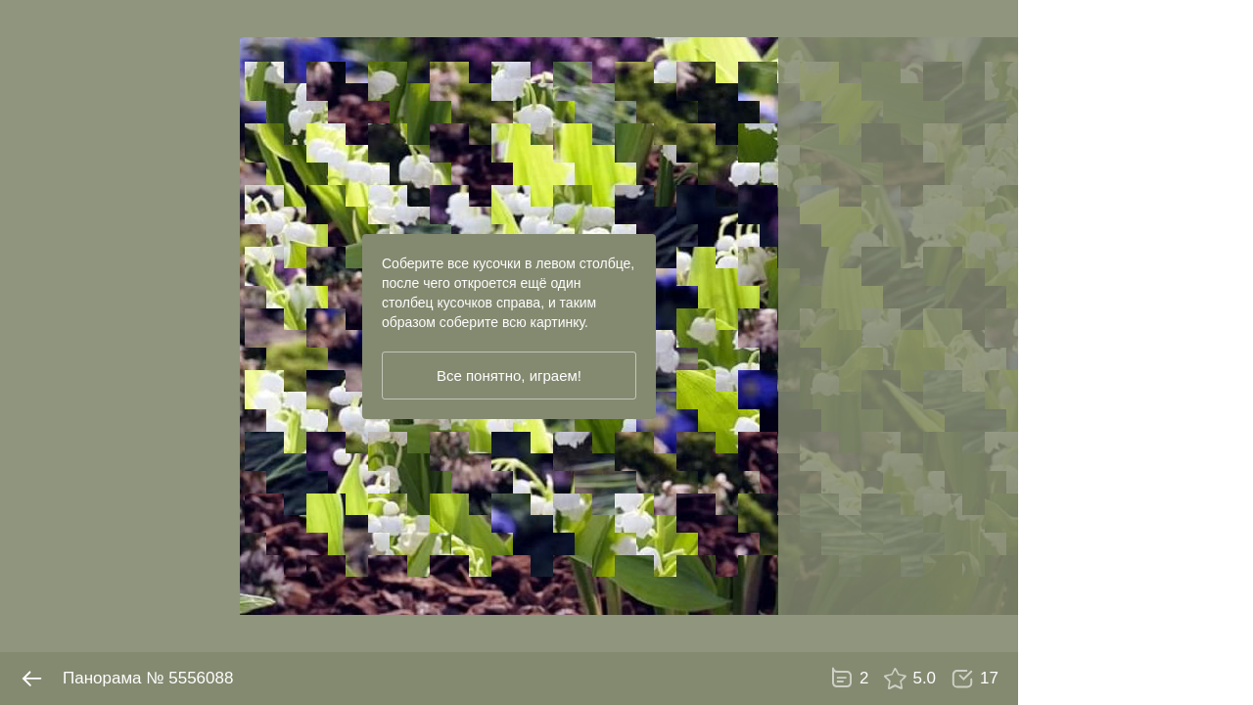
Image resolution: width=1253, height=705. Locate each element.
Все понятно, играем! (509, 375)
